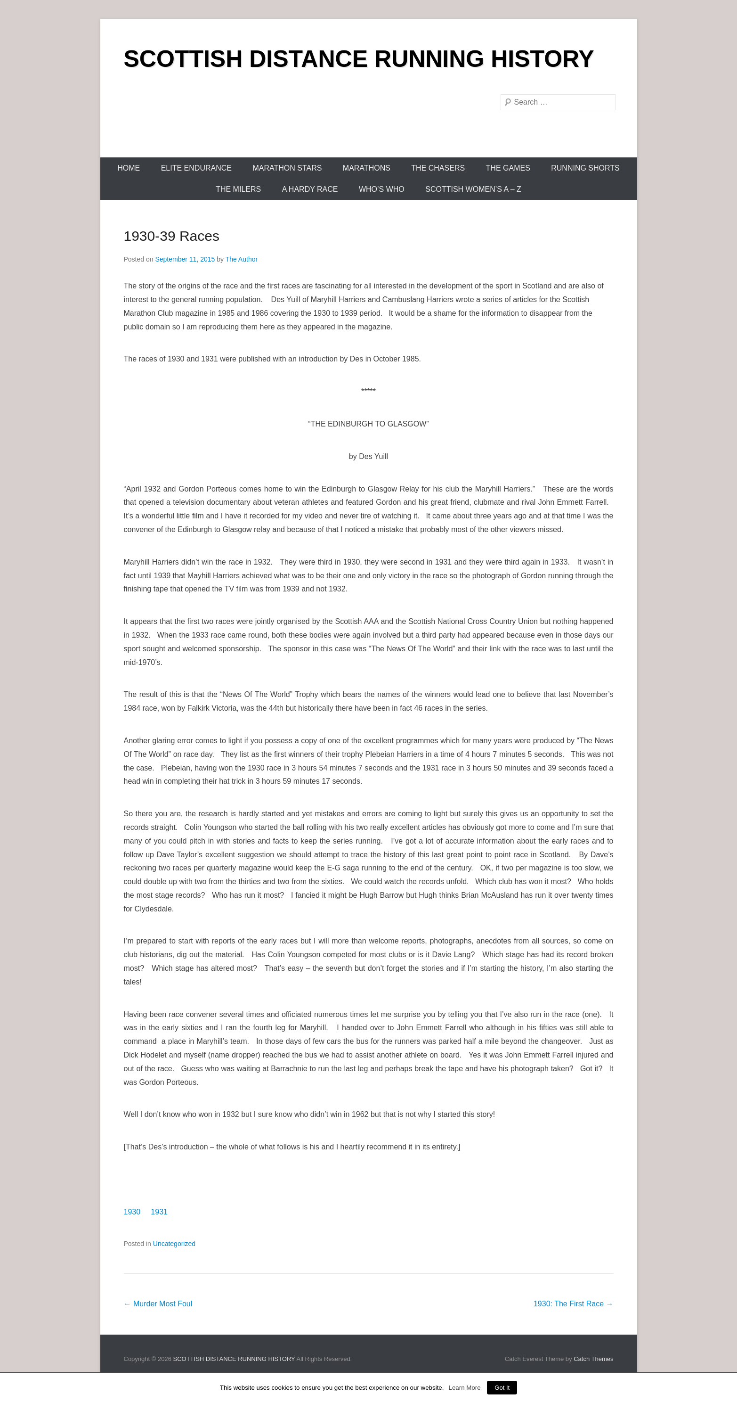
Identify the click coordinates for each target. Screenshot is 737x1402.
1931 (159, 1212)
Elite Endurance (196, 168)
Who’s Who (382, 189)
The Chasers (438, 168)
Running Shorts (585, 168)
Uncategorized (174, 1243)
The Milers (238, 189)
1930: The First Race (574, 1304)
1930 (132, 1212)
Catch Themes (593, 1358)
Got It (502, 1387)
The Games (508, 168)
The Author (242, 259)
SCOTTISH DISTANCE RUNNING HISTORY (359, 59)
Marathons (366, 168)
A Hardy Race (310, 189)
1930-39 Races (171, 236)
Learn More (464, 1387)
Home (128, 168)
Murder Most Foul (158, 1304)
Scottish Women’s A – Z (473, 189)
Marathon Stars (287, 168)
